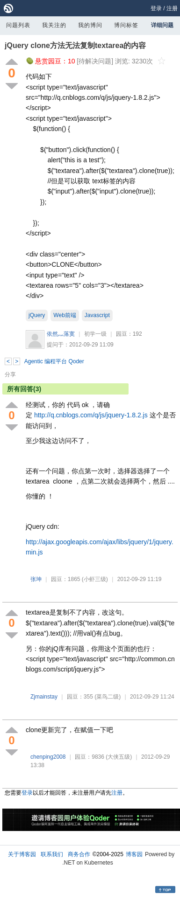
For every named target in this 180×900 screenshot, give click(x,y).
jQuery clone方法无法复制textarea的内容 (75, 45)
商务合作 (79, 854)
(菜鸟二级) (107, 696)
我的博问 (90, 25)
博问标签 (126, 25)
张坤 (36, 579)
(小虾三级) (95, 579)
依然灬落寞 (61, 334)
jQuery (37, 315)
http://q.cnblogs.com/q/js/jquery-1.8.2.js (91, 415)
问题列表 (18, 25)
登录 (156, 8)
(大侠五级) (119, 757)
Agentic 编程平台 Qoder (54, 361)
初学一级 (95, 334)
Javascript (97, 315)
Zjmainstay (44, 696)
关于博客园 (22, 854)
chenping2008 (47, 757)
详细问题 (162, 25)
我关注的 (54, 25)
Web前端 (64, 315)
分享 (10, 374)
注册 (172, 8)
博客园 (134, 854)
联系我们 (52, 854)
